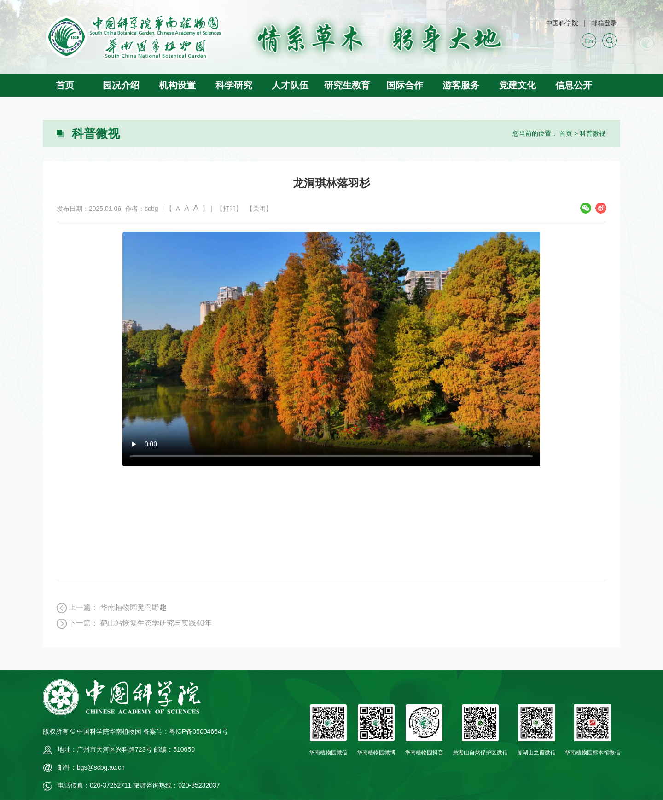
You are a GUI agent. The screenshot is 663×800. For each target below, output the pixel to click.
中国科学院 (562, 23)
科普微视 (592, 133)
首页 (65, 85)
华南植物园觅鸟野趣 (133, 607)
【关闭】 (259, 208)
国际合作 (404, 85)
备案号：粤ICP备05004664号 (185, 731)
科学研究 (233, 85)
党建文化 (517, 85)
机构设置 (177, 85)
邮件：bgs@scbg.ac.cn (91, 767)
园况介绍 (121, 85)
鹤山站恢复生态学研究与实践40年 (156, 623)
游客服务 (460, 85)
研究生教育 (347, 85)
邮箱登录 (604, 23)
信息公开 (573, 85)
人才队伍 (290, 85)
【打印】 (229, 208)
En (589, 41)
